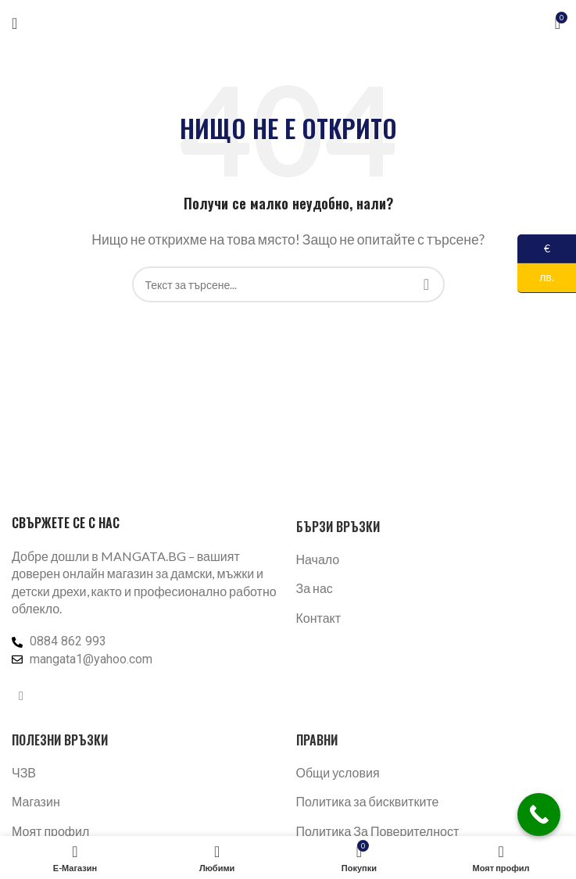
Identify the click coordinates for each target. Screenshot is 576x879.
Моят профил (50, 831)
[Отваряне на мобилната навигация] (14, 23)
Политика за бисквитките (367, 801)
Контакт (319, 617)
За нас (314, 588)
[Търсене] (288, 284)
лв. (535, 277)
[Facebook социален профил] (21, 695)
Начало (318, 559)
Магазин (36, 801)
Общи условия (338, 772)
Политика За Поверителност (378, 831)
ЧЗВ (24, 772)
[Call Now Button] (538, 814)
